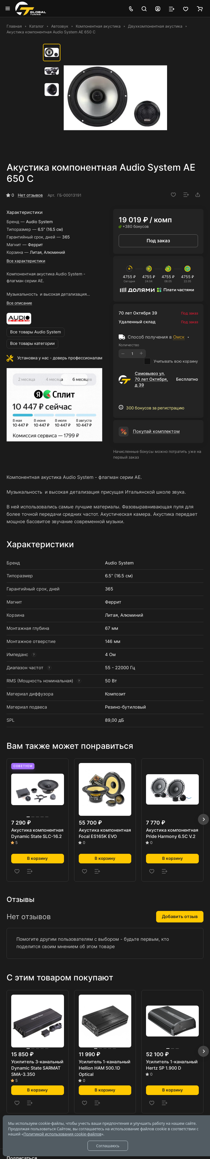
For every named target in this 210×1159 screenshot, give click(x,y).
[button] (203, 819)
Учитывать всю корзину (171, 361)
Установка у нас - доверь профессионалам (59, 358)
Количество (129, 345)
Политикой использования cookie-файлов (62, 1134)
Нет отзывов (30, 195)
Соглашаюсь (107, 1145)
